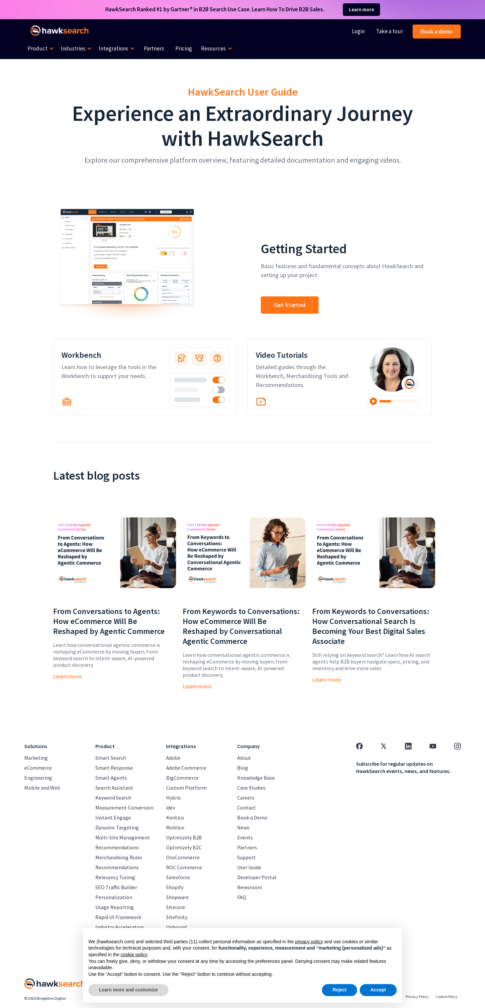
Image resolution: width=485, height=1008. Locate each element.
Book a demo (437, 31)
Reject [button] (339, 989)
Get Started (289, 305)
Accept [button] (378, 989)
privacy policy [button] (309, 941)
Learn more (361, 9)
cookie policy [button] (134, 954)
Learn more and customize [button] (128, 989)
